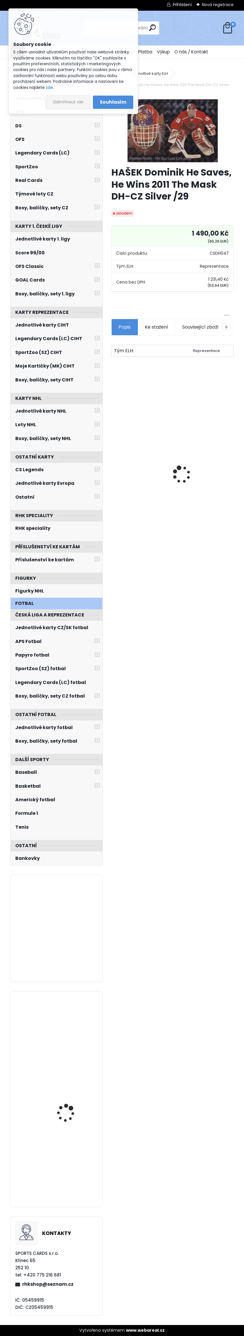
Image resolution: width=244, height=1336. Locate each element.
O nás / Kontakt (191, 52)
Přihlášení (182, 5)
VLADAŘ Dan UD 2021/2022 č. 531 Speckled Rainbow (66, 1103)
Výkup (163, 52)
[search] (152, 27)
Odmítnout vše (68, 102)
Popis (125, 327)
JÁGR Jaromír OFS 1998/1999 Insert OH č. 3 (140, 482)
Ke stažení (156, 327)
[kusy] (125, 523)
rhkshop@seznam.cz (48, 1284)
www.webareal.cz (145, 1330)
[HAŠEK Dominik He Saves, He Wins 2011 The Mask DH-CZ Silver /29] (172, 130)
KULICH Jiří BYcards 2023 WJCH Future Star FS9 (72, 1151)
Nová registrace (218, 5)
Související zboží (206, 327)
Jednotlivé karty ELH (149, 73)
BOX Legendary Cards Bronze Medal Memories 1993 (203, 480)
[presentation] (114, 464)
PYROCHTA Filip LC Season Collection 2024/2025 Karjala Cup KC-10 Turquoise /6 (72, 1027)
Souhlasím (113, 102)
